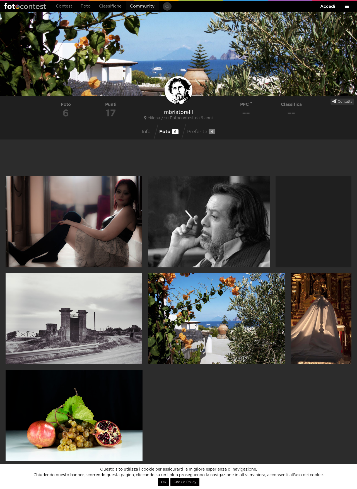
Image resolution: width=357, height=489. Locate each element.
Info (146, 132)
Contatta (342, 101)
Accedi (327, 6)
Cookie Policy (184, 482)
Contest (64, 6)
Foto (86, 6)
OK (163, 482)
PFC (246, 104)
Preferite (201, 131)
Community (142, 6)
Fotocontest (25, 6)
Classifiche (110, 6)
